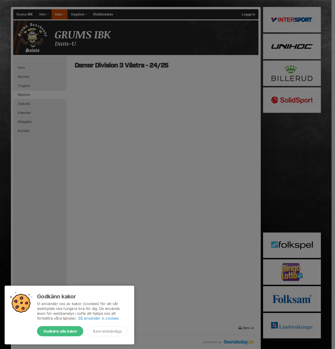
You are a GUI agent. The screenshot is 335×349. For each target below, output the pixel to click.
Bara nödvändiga (107, 331)
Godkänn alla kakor (60, 331)
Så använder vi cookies (98, 318)
